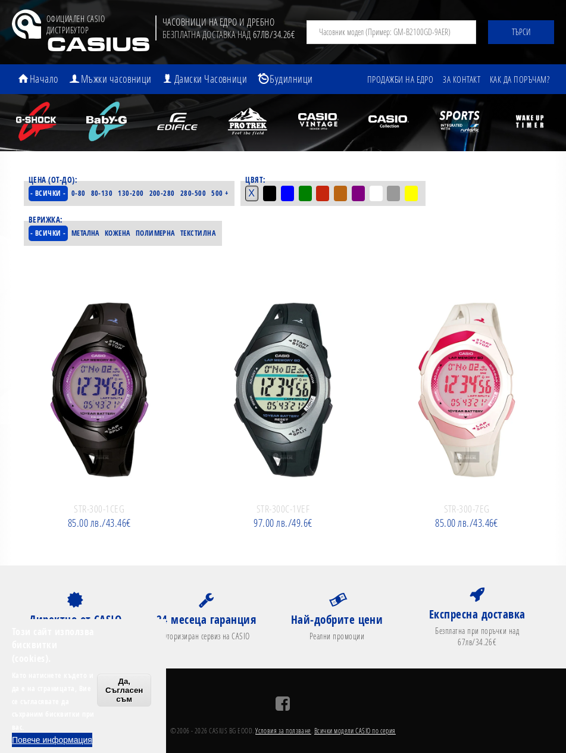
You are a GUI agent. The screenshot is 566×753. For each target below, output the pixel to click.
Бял (379, 193)
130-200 (132, 193)
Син (289, 193)
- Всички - (48, 193)
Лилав (361, 193)
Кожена (123, 233)
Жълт (414, 193)
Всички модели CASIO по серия (355, 731)
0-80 (80, 193)
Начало (44, 78)
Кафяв (343, 193)
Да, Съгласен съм (124, 690)
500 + (221, 193)
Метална (88, 233)
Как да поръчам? (519, 79)
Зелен (307, 193)
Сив (397, 193)
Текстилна (208, 233)
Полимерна (163, 233)
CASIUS (97, 46)
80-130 (103, 193)
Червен (325, 193)
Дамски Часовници (211, 78)
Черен (272, 193)
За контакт (461, 79)
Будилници (291, 78)
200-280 (163, 193)
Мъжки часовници (116, 78)
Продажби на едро (400, 79)
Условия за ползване (283, 731)
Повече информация (52, 740)
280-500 (194, 193)
